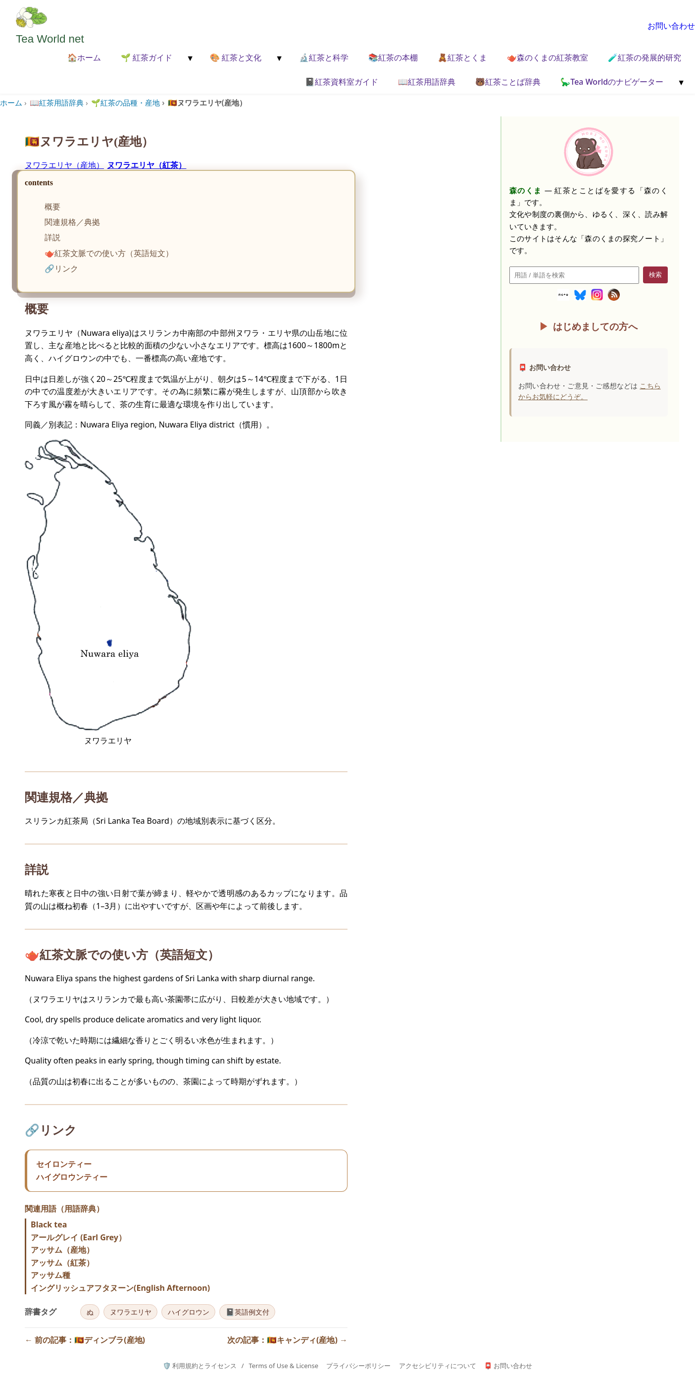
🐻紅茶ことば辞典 (508, 81)
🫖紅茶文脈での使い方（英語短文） (109, 253)
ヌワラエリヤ (130, 1312)
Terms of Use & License (283, 1365)
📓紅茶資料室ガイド (341, 81)
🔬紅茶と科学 (323, 57)
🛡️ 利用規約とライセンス (200, 1365)
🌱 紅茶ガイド (146, 57)
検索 (655, 274)
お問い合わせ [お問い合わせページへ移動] (671, 25)
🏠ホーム (84, 57)
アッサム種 (50, 1275)
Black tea (49, 1224)
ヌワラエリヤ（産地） (64, 164)
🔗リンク (61, 268)
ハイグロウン (188, 1312)
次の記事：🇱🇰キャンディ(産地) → (287, 1339)
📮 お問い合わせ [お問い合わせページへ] (508, 1365)
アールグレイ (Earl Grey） (78, 1237)
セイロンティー (64, 1164)
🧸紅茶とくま (462, 57)
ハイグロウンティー (71, 1176)
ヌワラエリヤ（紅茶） (146, 164)
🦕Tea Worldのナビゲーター (611, 81)
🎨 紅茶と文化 (235, 57)
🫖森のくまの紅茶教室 (547, 57)
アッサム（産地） (62, 1249)
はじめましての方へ (595, 326)
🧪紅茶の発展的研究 (644, 57)
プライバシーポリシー (358, 1365)
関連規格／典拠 (72, 221)
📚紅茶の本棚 (393, 57)
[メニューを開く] (189, 58)
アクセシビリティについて (437, 1365)
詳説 (52, 237)
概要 (52, 206)
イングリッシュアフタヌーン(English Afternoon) (120, 1287)
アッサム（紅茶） (62, 1262)
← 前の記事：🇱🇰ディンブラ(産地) (85, 1339)
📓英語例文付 (247, 1312)
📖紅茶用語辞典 (426, 81)
